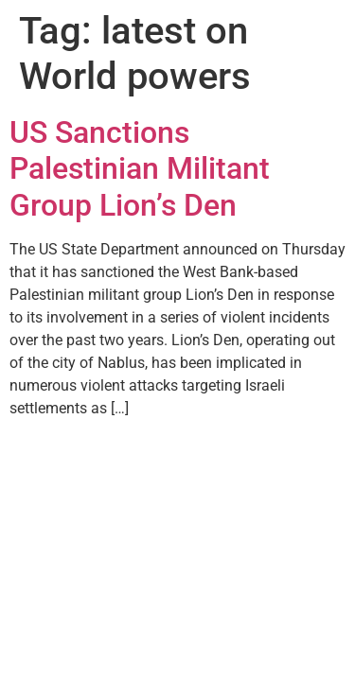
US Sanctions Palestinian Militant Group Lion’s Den (139, 168)
